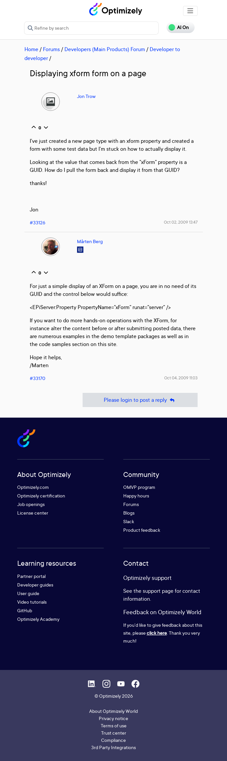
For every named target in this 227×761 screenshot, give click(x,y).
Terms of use (114, 725)
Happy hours (136, 495)
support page (158, 590)
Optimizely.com (33, 487)
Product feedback (141, 530)
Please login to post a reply (140, 400)
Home (31, 49)
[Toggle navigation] (190, 11)
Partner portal (31, 576)
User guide (28, 593)
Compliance (113, 740)
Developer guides (35, 585)
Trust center (113, 733)
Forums (51, 49)
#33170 (37, 378)
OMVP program (139, 487)
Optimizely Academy (38, 619)
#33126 (37, 222)
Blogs (128, 513)
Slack (128, 521)
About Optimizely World (113, 711)
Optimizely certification (41, 495)
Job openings (31, 504)
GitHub (24, 610)
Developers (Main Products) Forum (104, 49)
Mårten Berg (90, 241)
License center (32, 513)
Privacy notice (113, 718)
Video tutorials (32, 602)
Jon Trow (86, 96)
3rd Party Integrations (113, 747)
